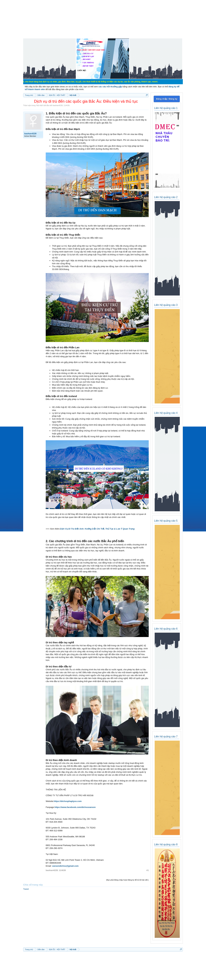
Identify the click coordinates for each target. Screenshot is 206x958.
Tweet (26, 889)
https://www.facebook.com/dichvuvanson (75, 807)
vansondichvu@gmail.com (65, 866)
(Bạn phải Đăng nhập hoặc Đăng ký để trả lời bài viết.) (127, 880)
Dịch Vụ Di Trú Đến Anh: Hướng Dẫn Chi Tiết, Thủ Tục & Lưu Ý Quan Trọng (97, 529)
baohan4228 (58, 105)
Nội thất (39, 105)
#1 (147, 870)
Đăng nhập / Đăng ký (166, 99)
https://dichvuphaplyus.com (68, 801)
